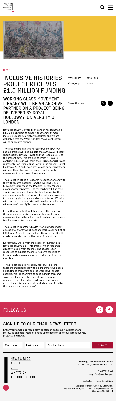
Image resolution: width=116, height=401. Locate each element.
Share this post (76, 103)
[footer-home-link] (6, 377)
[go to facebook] (110, 103)
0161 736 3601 (105, 371)
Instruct (90, 385)
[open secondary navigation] (110, 8)
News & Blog (21, 358)
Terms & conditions (104, 381)
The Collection (23, 377)
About (15, 363)
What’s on (19, 372)
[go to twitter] (103, 103)
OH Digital (107, 385)
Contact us (87, 381)
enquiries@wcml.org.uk (101, 374)
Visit (14, 367)
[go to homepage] (8, 7)
